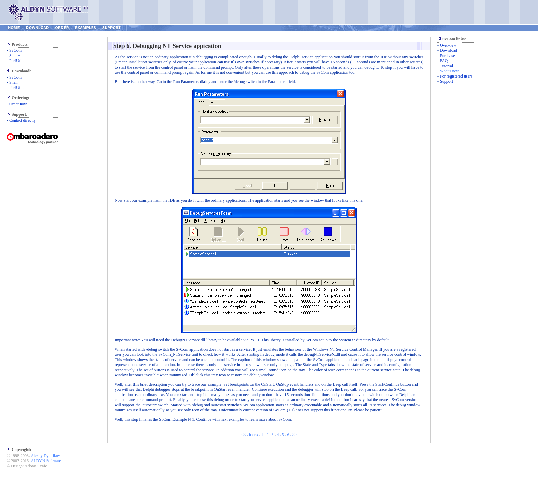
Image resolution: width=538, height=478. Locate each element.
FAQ (444, 60)
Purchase (447, 55)
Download (448, 50)
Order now (18, 104)
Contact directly (22, 120)
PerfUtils (16, 60)
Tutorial (446, 65)
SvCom (15, 50)
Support (446, 81)
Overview (448, 45)
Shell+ (14, 55)
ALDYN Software (46, 460)
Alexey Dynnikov (45, 455)
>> (294, 434)
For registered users (456, 76)
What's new (449, 71)
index (253, 434)
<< (243, 434)
